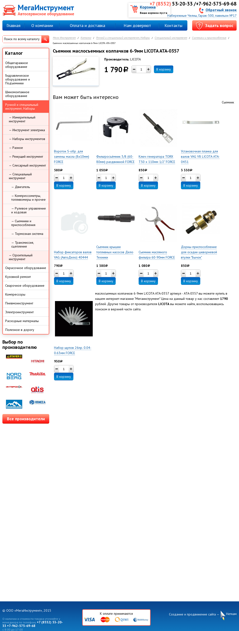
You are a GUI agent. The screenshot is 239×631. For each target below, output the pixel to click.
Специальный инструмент (171, 37)
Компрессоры (15, 294)
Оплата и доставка (87, 25)
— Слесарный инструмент (27, 165)
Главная (13, 25)
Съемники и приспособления (209, 37)
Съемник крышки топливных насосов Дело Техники (114, 252)
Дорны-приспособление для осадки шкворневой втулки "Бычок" (199, 252)
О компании (42, 25)
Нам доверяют (137, 25)
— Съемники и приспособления (23, 223)
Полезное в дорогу (19, 330)
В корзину (163, 69)
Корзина (148, 7)
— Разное (16, 148)
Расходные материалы (22, 321)
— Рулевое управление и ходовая (28, 210)
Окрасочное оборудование (25, 268)
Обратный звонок (221, 9)
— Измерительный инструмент (22, 119)
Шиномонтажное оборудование (17, 94)
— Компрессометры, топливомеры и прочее (28, 198)
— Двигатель (20, 187)
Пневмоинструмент (19, 303)
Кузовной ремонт (18, 277)
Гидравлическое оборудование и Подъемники (17, 79)
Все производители (26, 418)
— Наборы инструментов (27, 139)
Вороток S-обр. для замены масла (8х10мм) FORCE (71, 156)
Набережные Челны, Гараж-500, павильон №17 (202, 15)
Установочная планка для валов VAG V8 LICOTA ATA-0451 (200, 156)
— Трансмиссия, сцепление (22, 244)
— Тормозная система (27, 234)
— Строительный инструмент (21, 257)
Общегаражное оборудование (16, 65)
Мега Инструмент (64, 37)
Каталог (86, 37)
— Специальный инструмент (20, 176)
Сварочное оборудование (24, 285)
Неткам (231, 614)
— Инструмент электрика (27, 130)
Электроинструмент (19, 312)
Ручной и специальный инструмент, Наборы (123, 37)
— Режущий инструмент (26, 156)
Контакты (173, 25)
